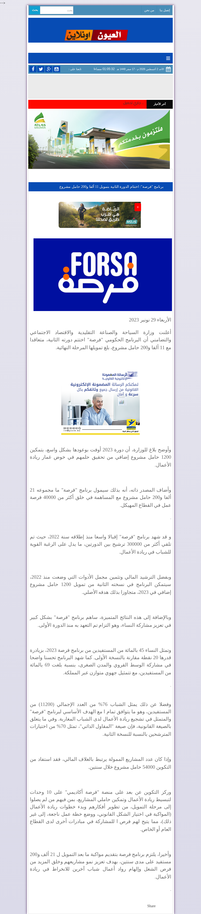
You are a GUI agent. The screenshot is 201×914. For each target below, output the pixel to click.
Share (151, 906)
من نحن (149, 10)
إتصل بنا (165, 10)
